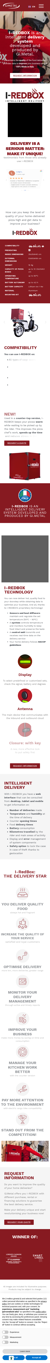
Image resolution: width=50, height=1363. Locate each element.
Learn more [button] (25, 1351)
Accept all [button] (36, 1357)
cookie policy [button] (40, 1312)
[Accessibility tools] (11, 1358)
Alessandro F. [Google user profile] (22, 172)
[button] (4, 322)
